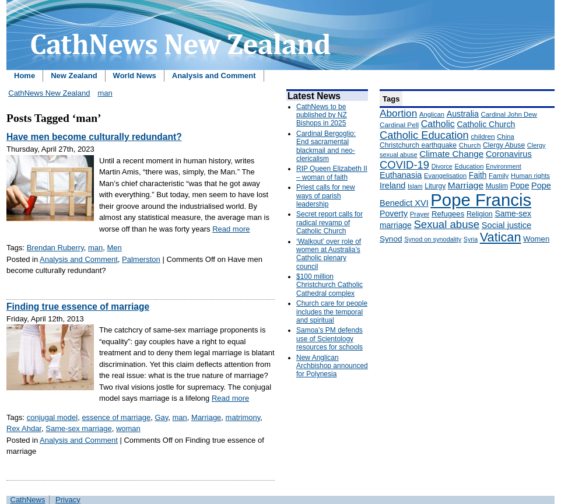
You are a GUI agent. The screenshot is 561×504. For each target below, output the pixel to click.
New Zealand (74, 75)
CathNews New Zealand (49, 93)
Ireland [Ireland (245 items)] (392, 185)
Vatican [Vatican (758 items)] (500, 237)
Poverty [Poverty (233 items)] (394, 213)
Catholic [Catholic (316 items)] (438, 123)
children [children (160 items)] (483, 136)
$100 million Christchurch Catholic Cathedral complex (329, 285)
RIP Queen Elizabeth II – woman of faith (331, 172)
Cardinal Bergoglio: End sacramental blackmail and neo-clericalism (326, 146)
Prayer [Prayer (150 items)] (420, 214)
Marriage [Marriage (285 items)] (465, 185)
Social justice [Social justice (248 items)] (506, 225)
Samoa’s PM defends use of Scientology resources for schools (329, 338)
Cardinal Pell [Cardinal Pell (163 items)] (399, 125)
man (104, 93)
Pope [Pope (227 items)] (520, 185)
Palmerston (141, 259)
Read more (231, 229)
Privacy (67, 499)
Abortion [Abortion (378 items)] (398, 113)
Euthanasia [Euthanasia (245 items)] (401, 175)
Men (114, 247)
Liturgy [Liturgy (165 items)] (435, 186)
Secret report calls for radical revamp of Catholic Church (329, 222)
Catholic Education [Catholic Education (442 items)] (424, 135)
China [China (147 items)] (505, 136)
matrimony (243, 417)
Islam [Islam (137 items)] (415, 186)
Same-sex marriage (78, 428)
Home (24, 75)
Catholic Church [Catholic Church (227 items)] (486, 124)
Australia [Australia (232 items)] (463, 113)
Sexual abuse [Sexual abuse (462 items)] (446, 224)
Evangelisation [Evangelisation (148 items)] (445, 175)
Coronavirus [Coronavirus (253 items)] (509, 154)
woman (128, 428)
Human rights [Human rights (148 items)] (530, 175)
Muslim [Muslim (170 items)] (497, 186)
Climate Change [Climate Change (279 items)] (451, 154)
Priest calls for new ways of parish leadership (325, 195)
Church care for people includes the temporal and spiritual (331, 311)
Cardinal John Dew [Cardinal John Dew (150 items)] (509, 114)
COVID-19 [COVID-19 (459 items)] (404, 165)
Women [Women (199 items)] (536, 239)
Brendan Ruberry (55, 247)
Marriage (206, 417)
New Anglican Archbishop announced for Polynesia (332, 366)
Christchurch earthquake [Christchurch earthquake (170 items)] (418, 145)
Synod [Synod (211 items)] (391, 239)
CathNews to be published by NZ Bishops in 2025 (321, 115)
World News (134, 75)
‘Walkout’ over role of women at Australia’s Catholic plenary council (328, 254)
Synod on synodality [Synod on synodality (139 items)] (432, 239)
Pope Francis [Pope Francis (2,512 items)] (480, 199)
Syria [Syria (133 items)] (471, 239)
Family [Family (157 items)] (499, 175)
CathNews (27, 499)
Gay (161, 417)
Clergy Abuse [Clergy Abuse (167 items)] (504, 145)
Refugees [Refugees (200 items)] (448, 213)
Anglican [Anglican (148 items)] (431, 114)
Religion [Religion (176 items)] (480, 214)
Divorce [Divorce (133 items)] (442, 166)
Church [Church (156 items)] (470, 145)
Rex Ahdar (23, 428)
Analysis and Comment (214, 75)
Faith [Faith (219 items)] (478, 175)
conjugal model (52, 417)
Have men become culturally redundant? (94, 137)
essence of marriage (116, 417)
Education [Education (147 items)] (468, 166)
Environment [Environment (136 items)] (503, 166)
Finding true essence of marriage (77, 307)
